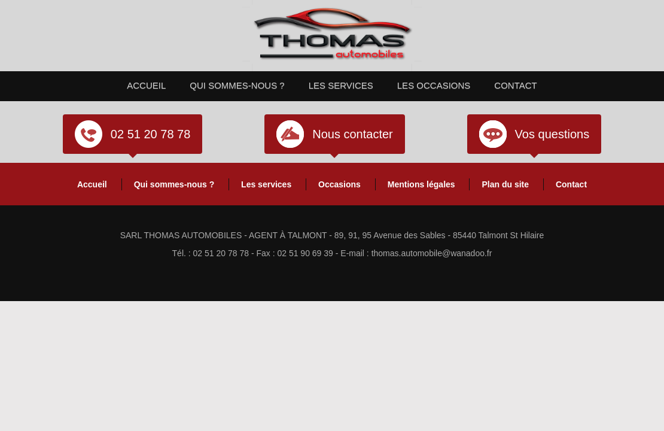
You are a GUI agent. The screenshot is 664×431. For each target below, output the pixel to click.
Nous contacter (352, 134)
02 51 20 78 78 (150, 134)
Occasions (339, 184)
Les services (341, 85)
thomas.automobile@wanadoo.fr (431, 253)
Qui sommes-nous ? (237, 85)
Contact (515, 85)
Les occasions (434, 85)
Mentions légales (421, 184)
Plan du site (505, 184)
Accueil (146, 85)
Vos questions (552, 134)
